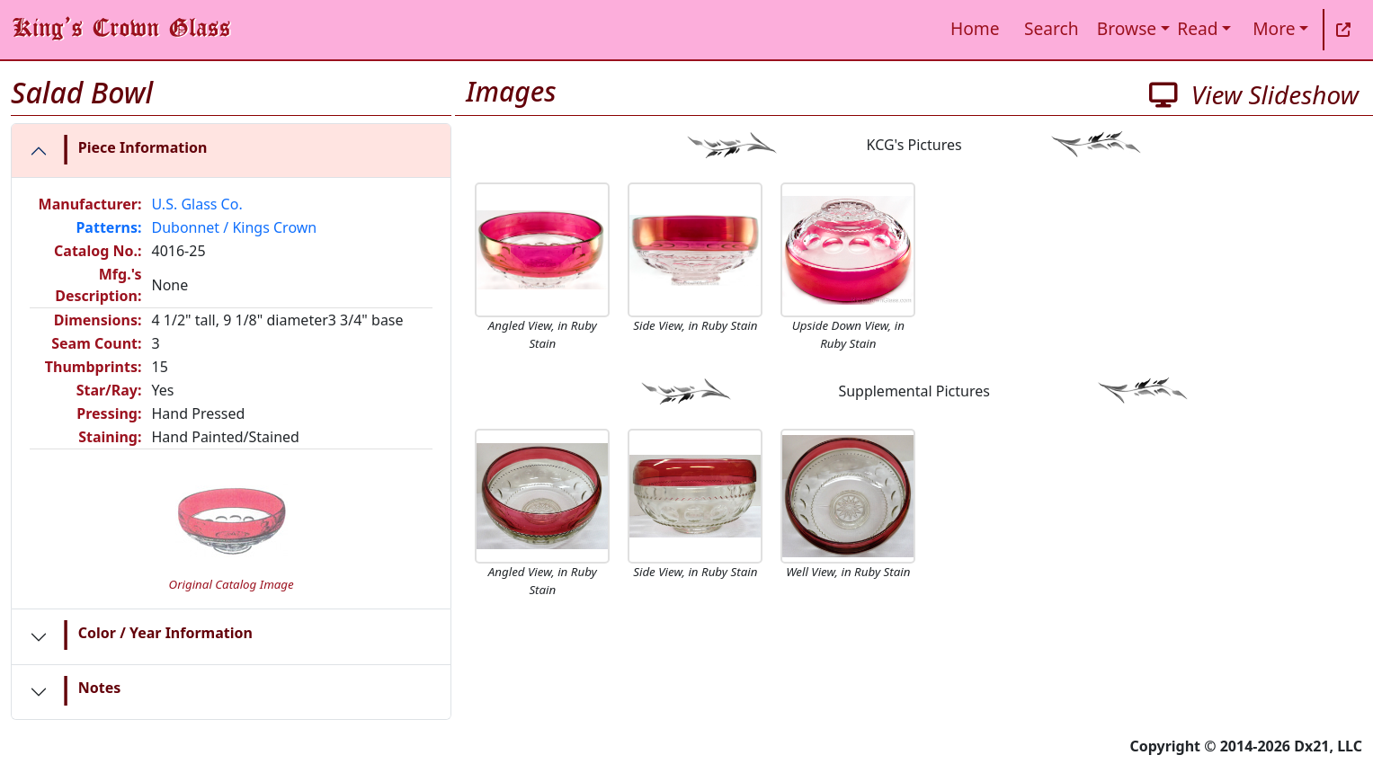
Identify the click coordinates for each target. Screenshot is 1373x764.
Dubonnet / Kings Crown (234, 227)
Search (1051, 28)
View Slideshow (1254, 94)
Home (975, 28)
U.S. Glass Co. (196, 204)
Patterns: (108, 227)
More (1274, 28)
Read (1197, 28)
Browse (1126, 28)
